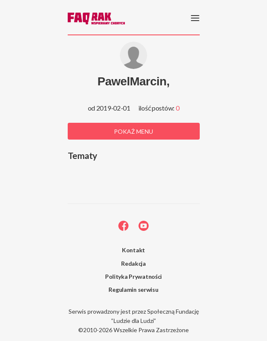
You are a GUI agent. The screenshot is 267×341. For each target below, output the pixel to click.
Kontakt (133, 250)
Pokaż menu (133, 131)
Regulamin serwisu (133, 289)
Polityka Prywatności (133, 276)
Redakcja (133, 263)
